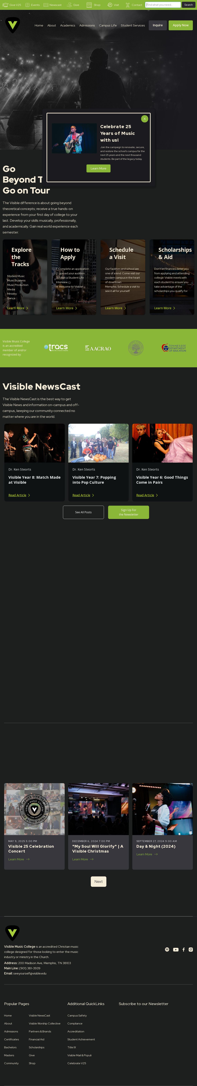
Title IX (71, 1047)
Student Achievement (81, 1039)
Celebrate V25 (76, 1063)
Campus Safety (77, 1015)
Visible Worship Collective (45, 1023)
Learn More (98, 168)
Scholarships (36, 1047)
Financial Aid (36, 1039)
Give (32, 1055)
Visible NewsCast (39, 1015)
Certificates (11, 1039)
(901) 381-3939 (29, 968)
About (8, 1023)
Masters (9, 1055)
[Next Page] (98, 881)
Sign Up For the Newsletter (128, 512)
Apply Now (181, 25)
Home (39, 25)
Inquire (158, 25)
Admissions (11, 1031)
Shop (32, 1063)
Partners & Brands (40, 1031)
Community (11, 1063)
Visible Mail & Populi (79, 1055)
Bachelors (10, 1047)
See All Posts (83, 512)
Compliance (75, 1023)
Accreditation (75, 1031)
